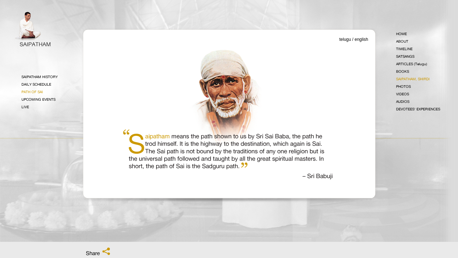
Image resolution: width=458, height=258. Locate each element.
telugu (345, 39)
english (361, 39)
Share (98, 252)
